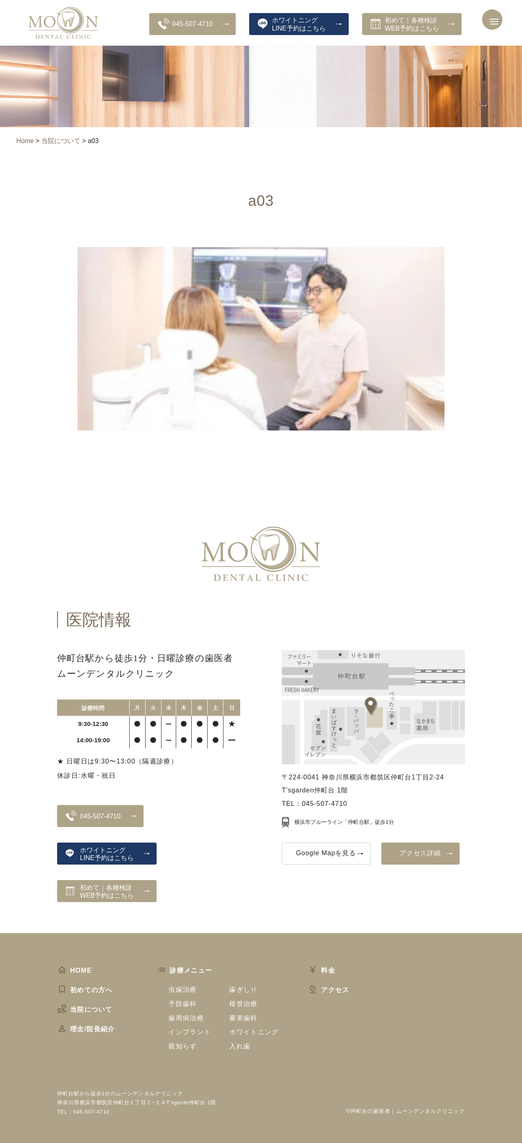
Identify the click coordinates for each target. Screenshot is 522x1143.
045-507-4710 (185, 23)
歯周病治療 (185, 1018)
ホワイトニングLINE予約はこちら (292, 24)
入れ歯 (239, 1046)
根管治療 (243, 1003)
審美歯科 (243, 1018)
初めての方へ (85, 989)
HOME (74, 970)
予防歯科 (182, 1003)
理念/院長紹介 (86, 1029)
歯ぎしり (243, 989)
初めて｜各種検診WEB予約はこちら (405, 24)
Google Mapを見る (326, 853)
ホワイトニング (254, 1031)
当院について (85, 1009)
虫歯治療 (182, 989)
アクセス (328, 989)
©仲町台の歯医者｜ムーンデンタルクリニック (405, 1111)
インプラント (189, 1031)
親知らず (182, 1046)
